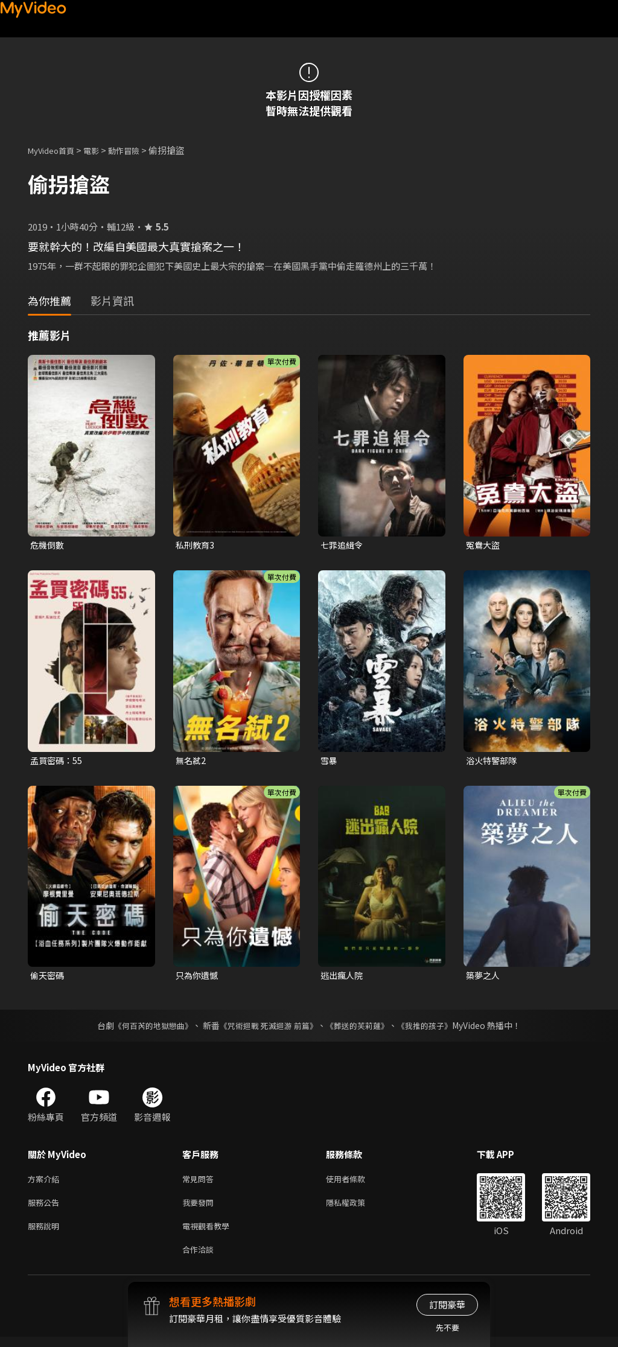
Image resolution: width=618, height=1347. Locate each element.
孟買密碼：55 (57, 761)
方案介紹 (46, 1182)
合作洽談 (200, 1258)
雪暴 (329, 761)
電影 (101, 150)
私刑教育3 (196, 545)
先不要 (447, 1327)
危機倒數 (48, 545)
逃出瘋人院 (343, 978)
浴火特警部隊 (493, 761)
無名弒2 (192, 761)
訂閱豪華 (447, 1304)
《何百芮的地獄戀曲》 (145, 1028)
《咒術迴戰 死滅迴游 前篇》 (267, 1028)
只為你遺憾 (198, 978)
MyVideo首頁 (55, 150)
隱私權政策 (355, 1208)
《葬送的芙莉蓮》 (362, 1028)
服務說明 (46, 1233)
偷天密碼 (48, 978)
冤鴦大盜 (484, 545)
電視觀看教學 (209, 1233)
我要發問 (200, 1208)
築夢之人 (484, 978)
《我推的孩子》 (434, 1028)
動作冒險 (137, 150)
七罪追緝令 (343, 545)
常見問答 (200, 1182)
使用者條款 (355, 1182)
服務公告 (46, 1208)
